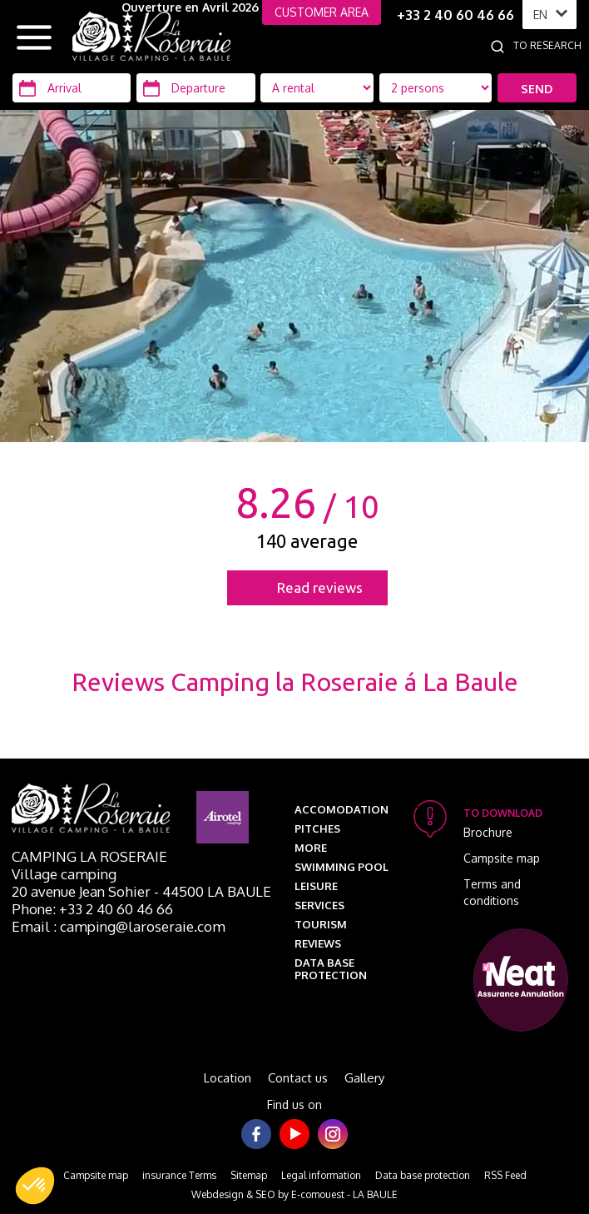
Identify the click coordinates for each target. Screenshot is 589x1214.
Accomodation (341, 809)
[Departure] (195, 87)
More (310, 847)
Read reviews (320, 587)
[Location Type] (435, 87)
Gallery (364, 1078)
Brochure (487, 832)
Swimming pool (341, 866)
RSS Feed (505, 1175)
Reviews (317, 943)
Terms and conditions (492, 892)
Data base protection (330, 969)
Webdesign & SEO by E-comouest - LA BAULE (294, 1194)
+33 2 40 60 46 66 (455, 15)
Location (227, 1078)
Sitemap (248, 1175)
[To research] (550, 45)
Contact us (298, 1078)
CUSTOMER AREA (322, 12)
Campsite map (501, 858)
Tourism (320, 924)
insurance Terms (179, 1175)
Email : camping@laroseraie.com (118, 926)
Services (319, 905)
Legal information (321, 1175)
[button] (35, 1186)
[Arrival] (71, 87)
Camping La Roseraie (89, 856)
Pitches (317, 828)
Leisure (316, 886)
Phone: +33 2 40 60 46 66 (92, 909)
